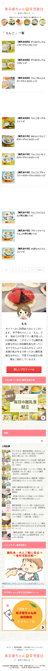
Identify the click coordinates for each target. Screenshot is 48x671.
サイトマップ (30, 650)
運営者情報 (18, 647)
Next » (40, 270)
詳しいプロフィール (24, 369)
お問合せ (20, 650)
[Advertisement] (24, 104)
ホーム (9, 647)
